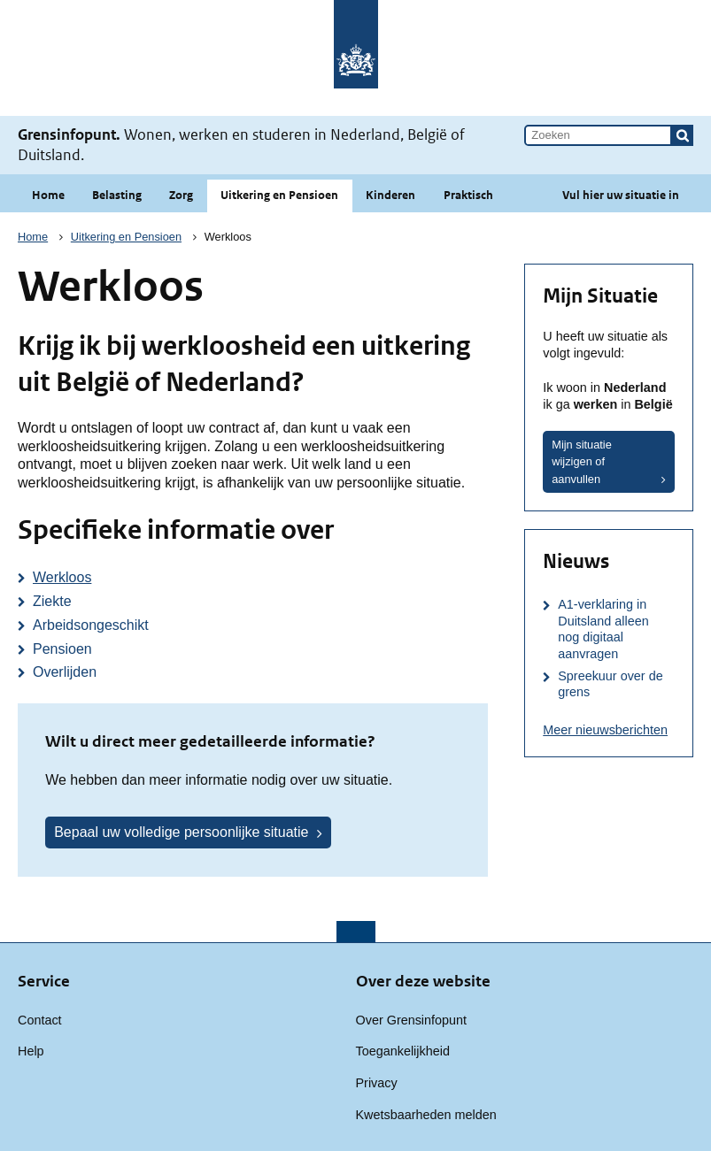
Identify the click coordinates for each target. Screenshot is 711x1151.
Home (48, 195)
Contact (40, 1020)
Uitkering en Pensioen (279, 195)
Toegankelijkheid (403, 1051)
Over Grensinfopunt (412, 1020)
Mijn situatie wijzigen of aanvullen (582, 461)
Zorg (181, 195)
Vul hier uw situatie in (620, 195)
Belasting (117, 195)
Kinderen (390, 195)
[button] (682, 135)
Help (31, 1051)
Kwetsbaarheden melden (426, 1115)
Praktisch (468, 195)
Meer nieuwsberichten (605, 730)
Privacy (377, 1083)
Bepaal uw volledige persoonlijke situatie (181, 832)
